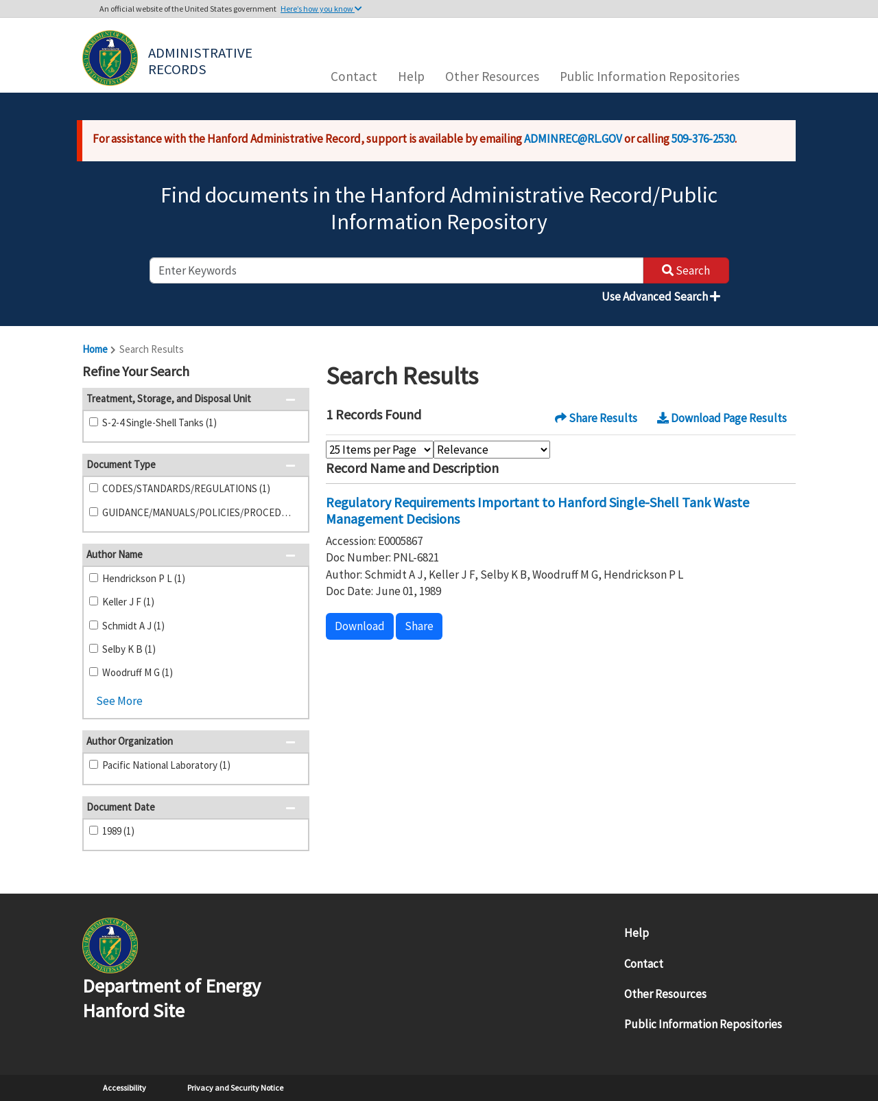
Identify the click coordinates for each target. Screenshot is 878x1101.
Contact (354, 76)
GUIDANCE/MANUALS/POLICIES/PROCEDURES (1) (200, 512)
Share (419, 626)
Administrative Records (201, 60)
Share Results (596, 418)
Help (411, 76)
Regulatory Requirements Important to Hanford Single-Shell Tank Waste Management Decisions (537, 510)
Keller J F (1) (128, 601)
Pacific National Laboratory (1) (166, 765)
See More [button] (119, 700)
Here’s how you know (321, 8)
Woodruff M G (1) (137, 672)
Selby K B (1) (129, 649)
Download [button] (360, 626)
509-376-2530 (703, 138)
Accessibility (124, 1087)
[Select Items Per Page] (380, 450)
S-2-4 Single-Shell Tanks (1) (159, 422)
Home (95, 349)
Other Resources (492, 76)
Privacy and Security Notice (235, 1087)
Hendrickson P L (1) (143, 578)
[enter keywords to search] (396, 270)
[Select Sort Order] (492, 450)
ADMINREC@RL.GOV (573, 138)
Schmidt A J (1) (133, 625)
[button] (294, 373)
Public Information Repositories (649, 76)
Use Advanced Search (661, 296)
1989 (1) (118, 830)
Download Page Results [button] (722, 418)
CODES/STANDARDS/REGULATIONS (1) (186, 488)
